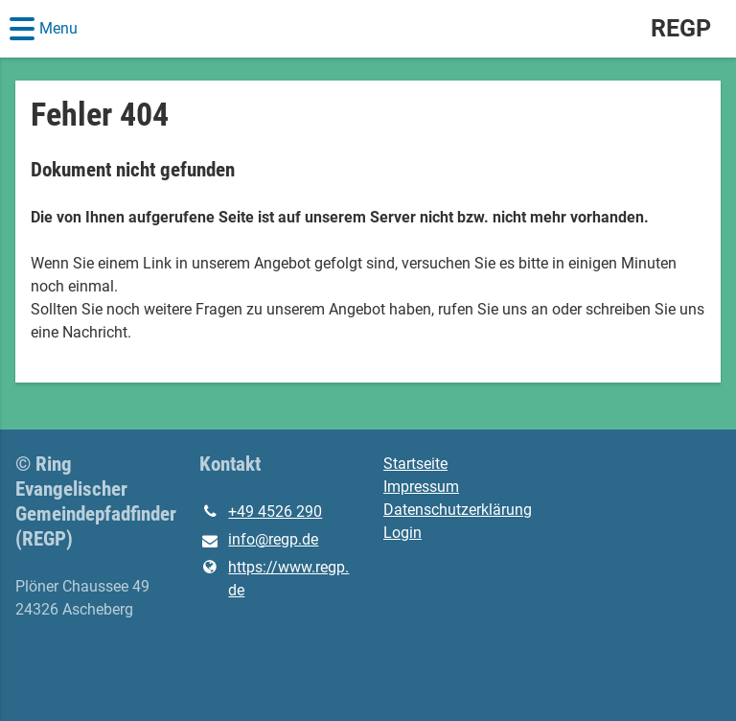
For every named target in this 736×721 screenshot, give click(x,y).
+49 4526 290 (260, 511)
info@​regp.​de (258, 540)
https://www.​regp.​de (274, 579)
